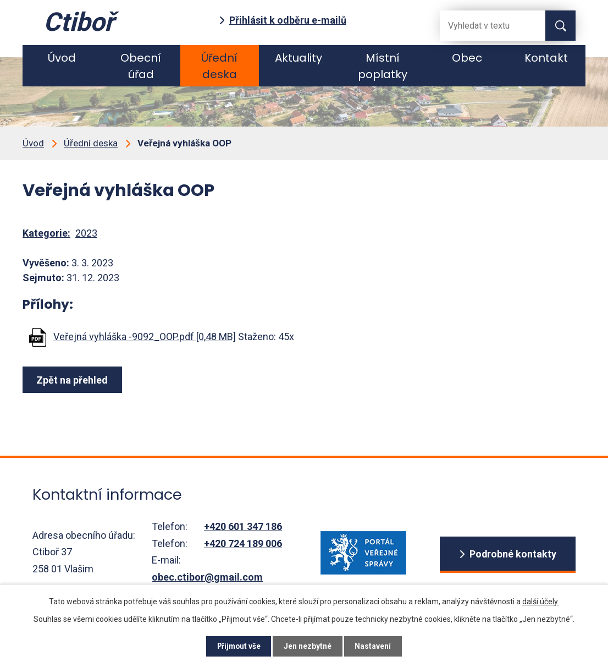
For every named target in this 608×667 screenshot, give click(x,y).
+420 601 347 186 (243, 526)
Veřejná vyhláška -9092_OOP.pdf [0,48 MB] (144, 336)
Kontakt (546, 57)
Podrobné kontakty (512, 554)
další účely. (540, 601)
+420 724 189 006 (243, 543)
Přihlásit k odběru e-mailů (287, 20)
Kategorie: (46, 233)
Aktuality (298, 57)
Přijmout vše (237, 646)
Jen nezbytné (309, 646)
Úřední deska (219, 66)
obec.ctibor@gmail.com (207, 577)
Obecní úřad (140, 66)
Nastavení (375, 646)
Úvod (62, 57)
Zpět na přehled (73, 380)
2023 (86, 233)
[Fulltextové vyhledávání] (484, 25)
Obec (467, 57)
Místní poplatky (382, 66)
